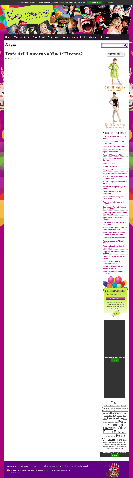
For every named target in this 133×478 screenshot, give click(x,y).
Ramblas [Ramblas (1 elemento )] (124, 446)
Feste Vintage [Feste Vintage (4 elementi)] (114, 437)
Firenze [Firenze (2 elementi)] (120, 439)
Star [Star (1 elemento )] (122, 448)
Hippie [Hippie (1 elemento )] (125, 442)
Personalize (109, 3)
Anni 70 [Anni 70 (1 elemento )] (118, 408)
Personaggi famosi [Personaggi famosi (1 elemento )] (108, 446)
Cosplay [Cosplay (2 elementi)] (111, 415)
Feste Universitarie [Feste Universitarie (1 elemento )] (110, 436)
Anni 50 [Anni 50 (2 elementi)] (106, 408)
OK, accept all (94, 2)
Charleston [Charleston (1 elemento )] (124, 411)
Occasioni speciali (72, 37)
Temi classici (54, 37)
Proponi (105, 37)
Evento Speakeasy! (110, 167)
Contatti (39, 470)
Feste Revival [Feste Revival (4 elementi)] (114, 431)
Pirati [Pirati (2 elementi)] (117, 446)
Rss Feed (13, 470)
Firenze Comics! (109, 163)
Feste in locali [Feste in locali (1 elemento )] (113, 422)
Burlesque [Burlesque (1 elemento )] (117, 411)
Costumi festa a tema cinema (114, 147)
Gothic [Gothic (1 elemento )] (105, 442)
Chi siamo (22, 470)
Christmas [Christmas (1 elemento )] (106, 413)
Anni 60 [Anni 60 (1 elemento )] (113, 408)
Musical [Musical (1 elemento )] (113, 444)
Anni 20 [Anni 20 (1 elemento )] (123, 406)
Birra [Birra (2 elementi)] (104, 410)
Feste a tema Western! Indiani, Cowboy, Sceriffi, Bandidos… (114, 233)
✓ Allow (114, 360)
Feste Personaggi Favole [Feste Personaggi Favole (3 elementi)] (114, 425)
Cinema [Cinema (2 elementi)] (114, 413)
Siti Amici (31, 470)
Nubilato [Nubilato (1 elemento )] (123, 444)
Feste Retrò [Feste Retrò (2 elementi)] (119, 428)
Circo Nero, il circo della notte (114, 238)
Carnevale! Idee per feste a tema (115, 173)
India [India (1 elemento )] (105, 444)
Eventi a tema (91, 37)
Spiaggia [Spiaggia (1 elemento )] (117, 448)
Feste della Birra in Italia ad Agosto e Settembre (113, 151)
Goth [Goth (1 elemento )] (125, 440)
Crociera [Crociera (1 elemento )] (119, 416)
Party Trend (39, 37)
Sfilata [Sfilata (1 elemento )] (108, 448)
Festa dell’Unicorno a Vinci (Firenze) (44, 53)
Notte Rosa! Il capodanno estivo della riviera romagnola (115, 228)
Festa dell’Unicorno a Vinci (113, 155)
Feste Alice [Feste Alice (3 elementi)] (115, 418)
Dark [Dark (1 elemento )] (124, 416)
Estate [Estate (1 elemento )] (105, 419)
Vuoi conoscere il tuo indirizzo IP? (57, 470)
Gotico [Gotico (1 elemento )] (109, 442)
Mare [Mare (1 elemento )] (108, 444)
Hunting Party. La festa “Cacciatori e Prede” (111, 262)
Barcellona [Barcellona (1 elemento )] (124, 408)
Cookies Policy (14, 472)
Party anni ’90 (108, 170)
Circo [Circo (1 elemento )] (120, 413)
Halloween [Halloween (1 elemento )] (115, 442)
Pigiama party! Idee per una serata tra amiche (113, 267)
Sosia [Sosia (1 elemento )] (112, 448)
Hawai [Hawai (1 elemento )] (121, 442)
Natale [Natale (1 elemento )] (118, 444)
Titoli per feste (22, 37)
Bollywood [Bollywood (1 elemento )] (110, 411)
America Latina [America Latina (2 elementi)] (112, 405)
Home (8, 37)
